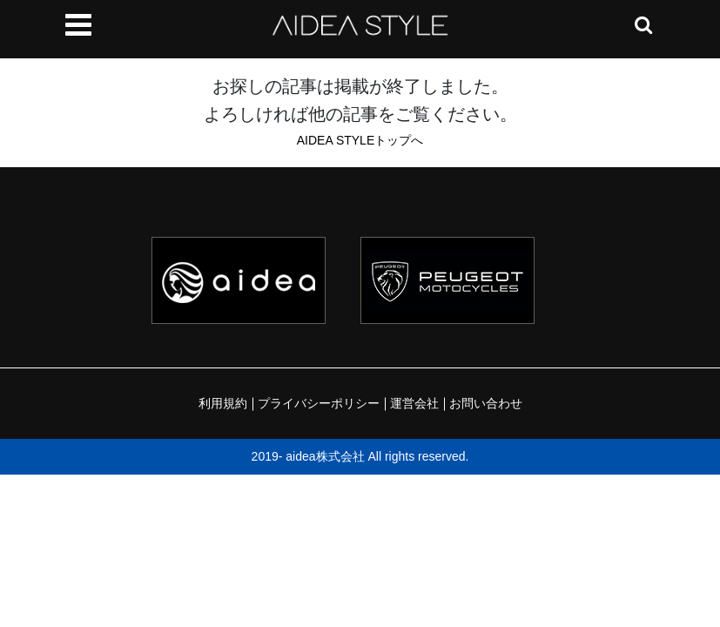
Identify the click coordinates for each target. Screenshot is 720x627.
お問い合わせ (485, 403)
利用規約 (223, 403)
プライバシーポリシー (319, 403)
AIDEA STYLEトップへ (360, 140)
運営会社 (414, 403)
